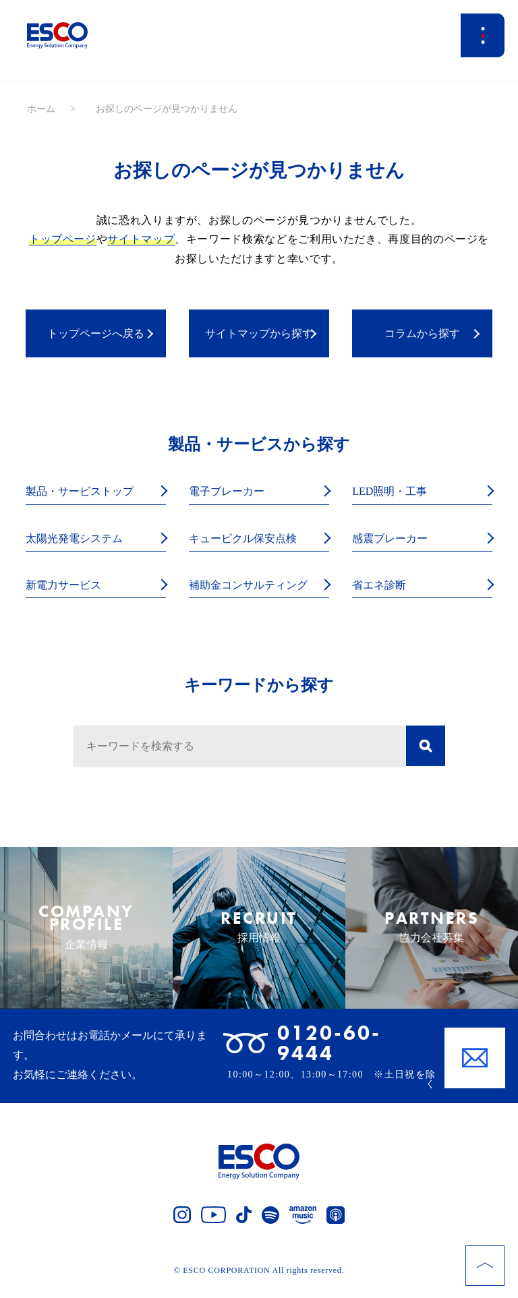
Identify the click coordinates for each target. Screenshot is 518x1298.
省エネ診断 (382, 587)
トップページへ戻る (95, 333)
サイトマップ (141, 239)
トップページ (62, 239)
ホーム (41, 109)
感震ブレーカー (394, 539)
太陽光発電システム (80, 539)
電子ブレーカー (231, 491)
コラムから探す (422, 333)
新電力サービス (68, 587)
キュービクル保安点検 (249, 539)
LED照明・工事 (394, 491)
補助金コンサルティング (255, 587)
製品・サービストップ (86, 491)
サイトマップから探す (259, 333)
